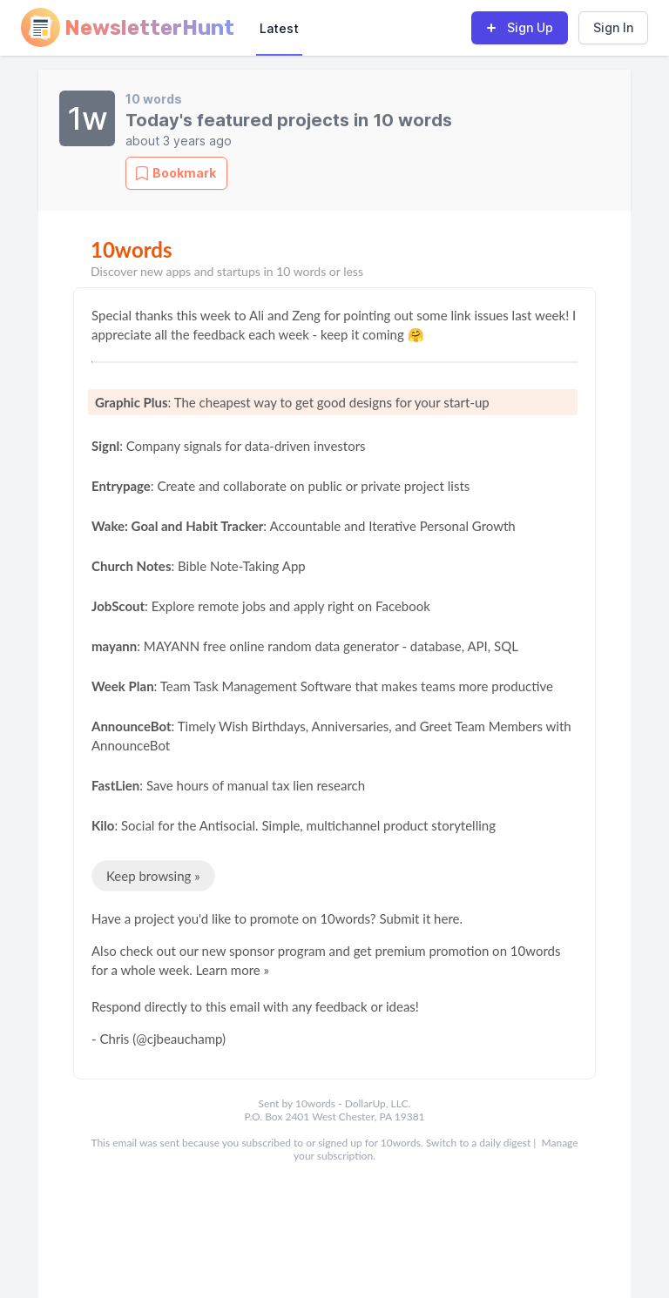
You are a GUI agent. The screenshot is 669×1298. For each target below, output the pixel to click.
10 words (153, 98)
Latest (279, 28)
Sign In (613, 27)
